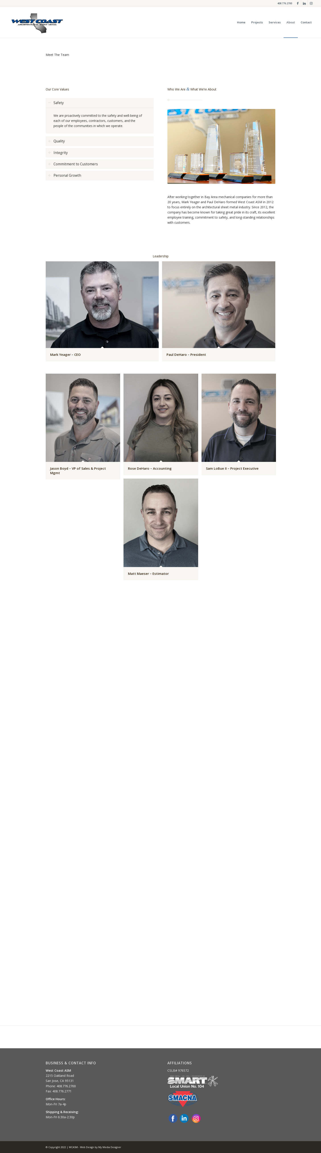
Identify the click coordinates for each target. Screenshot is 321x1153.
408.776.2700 (284, 3)
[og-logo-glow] (37, 22)
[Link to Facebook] (297, 3)
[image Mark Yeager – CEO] (104, 313)
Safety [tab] (56, 102)
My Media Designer (109, 1147)
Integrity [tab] (58, 152)
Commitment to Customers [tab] (73, 164)
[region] (100, 120)
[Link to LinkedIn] (304, 3)
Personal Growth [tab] (64, 175)
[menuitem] (241, 22)
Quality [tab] (56, 141)
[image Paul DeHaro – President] (220, 313)
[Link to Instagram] (311, 3)
